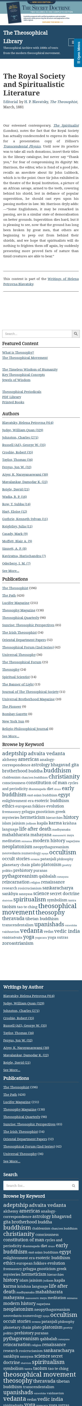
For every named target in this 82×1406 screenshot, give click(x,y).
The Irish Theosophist (19, 632)
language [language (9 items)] (10, 829)
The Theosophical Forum (21, 662)
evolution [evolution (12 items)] (55, 806)
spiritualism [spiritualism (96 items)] (29, 899)
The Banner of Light (18, 684)
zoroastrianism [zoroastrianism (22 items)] (17, 943)
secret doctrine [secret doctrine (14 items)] (64, 893)
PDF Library (11, 397)
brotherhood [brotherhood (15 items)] (15, 771)
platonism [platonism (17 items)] (51, 864)
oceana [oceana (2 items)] (35, 859)
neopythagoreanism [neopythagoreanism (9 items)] (51, 846)
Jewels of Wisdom (16, 380)
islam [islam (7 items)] (6, 823)
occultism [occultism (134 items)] (62, 852)
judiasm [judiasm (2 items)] (31, 823)
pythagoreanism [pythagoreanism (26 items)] (20, 876)
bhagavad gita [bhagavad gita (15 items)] (65, 765)
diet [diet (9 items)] (50, 788)
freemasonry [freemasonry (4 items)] (11, 812)
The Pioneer (11, 706)
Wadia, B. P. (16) (14, 496)
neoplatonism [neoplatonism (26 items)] (17, 846)
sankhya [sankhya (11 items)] (10, 893)
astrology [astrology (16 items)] (40, 765)
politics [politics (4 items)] (7, 870)
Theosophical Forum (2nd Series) (28, 647)
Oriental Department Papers (24, 640)
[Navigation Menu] (73, 42)
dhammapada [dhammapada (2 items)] (37, 789)
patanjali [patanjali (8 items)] (48, 858)
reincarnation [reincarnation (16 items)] (16, 882)
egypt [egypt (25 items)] (64, 795)
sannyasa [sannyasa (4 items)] (25, 894)
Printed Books (13, 402)
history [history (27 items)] (71, 817)
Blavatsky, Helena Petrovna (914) (27, 422)
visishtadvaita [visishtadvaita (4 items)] (12, 937)
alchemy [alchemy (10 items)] (9, 759)
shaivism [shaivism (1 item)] (7, 900)
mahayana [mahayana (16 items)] (41, 835)
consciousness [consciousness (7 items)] (13, 782)
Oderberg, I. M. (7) (16, 563)
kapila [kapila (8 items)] (42, 823)
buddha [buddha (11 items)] (35, 770)
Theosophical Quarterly (20, 617)
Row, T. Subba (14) (16, 504)
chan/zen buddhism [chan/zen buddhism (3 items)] (34, 777)
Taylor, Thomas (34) (17, 459)
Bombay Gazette (14, 714)
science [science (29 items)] (41, 893)
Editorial (10, 101)
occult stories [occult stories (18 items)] (16, 859)
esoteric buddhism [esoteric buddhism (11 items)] (52, 800)
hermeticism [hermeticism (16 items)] (32, 817)
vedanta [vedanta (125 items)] (31, 930)
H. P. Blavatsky (36, 101)
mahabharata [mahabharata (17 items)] (16, 835)
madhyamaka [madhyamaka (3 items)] (61, 829)
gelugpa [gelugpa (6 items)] (28, 811)
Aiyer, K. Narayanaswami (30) (25, 474)
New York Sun (13, 721)
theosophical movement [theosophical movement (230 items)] (39, 1374)
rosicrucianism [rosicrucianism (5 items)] (30, 888)
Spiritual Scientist (16, 677)
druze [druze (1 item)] (57, 789)
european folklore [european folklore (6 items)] (30, 806)
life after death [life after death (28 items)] (35, 829)
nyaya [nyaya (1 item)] (45, 853)
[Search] (36, 1185)
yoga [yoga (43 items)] (28, 936)
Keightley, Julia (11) (17, 526)
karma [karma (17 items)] (55, 823)
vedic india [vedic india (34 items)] (67, 931)
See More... (10, 570)
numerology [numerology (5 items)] (31, 853)
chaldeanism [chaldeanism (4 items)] (11, 777)
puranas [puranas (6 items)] (40, 870)
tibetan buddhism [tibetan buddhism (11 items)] (42, 918)
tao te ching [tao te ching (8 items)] (27, 906)
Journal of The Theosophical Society (30, 691)
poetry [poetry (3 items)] (66, 865)
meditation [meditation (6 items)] (11, 840)
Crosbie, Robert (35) (17, 452)
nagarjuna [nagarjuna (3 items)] (73, 841)
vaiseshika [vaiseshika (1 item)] (71, 925)
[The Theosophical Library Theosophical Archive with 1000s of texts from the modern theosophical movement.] (32, 42)
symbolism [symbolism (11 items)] (57, 899)
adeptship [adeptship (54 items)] (14, 753)
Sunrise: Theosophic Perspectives (28, 625)
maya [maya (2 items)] (70, 835)
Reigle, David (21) (15, 489)
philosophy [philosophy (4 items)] (65, 859)
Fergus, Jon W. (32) (16, 467)
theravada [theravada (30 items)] (13, 918)
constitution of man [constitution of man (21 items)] (46, 782)
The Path (9, 595)
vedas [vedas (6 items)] (48, 931)
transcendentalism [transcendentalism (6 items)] (17, 925)
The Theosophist (63, 101)
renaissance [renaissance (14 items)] (53, 882)
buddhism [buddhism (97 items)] (57, 770)
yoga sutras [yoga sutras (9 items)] (58, 937)
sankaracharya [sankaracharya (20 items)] (57, 888)
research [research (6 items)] (9, 888)
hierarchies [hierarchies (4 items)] (54, 818)
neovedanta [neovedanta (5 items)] (11, 853)
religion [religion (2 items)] (35, 882)
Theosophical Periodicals (21, 391)
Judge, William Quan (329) (22, 430)
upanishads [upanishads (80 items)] (49, 924)
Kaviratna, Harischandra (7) (24, 556)
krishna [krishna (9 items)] (70, 823)
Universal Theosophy (19, 654)
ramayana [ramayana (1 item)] (62, 876)
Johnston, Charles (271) (20, 437)
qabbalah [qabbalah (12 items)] (47, 876)
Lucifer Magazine (16, 602)
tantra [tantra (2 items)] (72, 900)
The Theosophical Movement (25, 357)
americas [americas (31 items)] (28, 759)
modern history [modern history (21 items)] (49, 840)
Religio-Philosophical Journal (25, 728)
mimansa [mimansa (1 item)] (26, 841)
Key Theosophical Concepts (23, 374)
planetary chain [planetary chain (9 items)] (16, 864)
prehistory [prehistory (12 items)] (23, 870)
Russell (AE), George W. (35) (23, 445)
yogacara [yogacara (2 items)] (41, 938)
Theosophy (10, 669)
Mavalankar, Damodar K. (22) (24, 482)
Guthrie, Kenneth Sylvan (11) (25, 519)
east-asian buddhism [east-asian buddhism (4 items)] (42, 795)
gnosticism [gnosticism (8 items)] (45, 811)
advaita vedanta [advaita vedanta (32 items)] (46, 753)
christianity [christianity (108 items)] (64, 776)
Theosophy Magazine (18, 610)
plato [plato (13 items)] (35, 864)
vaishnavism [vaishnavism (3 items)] (10, 932)
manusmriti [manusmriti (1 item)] (59, 835)
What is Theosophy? (18, 352)
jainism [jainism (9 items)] (18, 823)
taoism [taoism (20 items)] (9, 906)
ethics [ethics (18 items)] (8, 806)
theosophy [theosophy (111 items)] (50, 912)
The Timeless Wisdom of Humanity (30, 369)
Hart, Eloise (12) (14, 511)
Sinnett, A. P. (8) (14, 548)
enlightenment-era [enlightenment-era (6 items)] (18, 800)
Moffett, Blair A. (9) (17, 541)
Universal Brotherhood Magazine (28, 699)
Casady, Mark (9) (15, 533)
